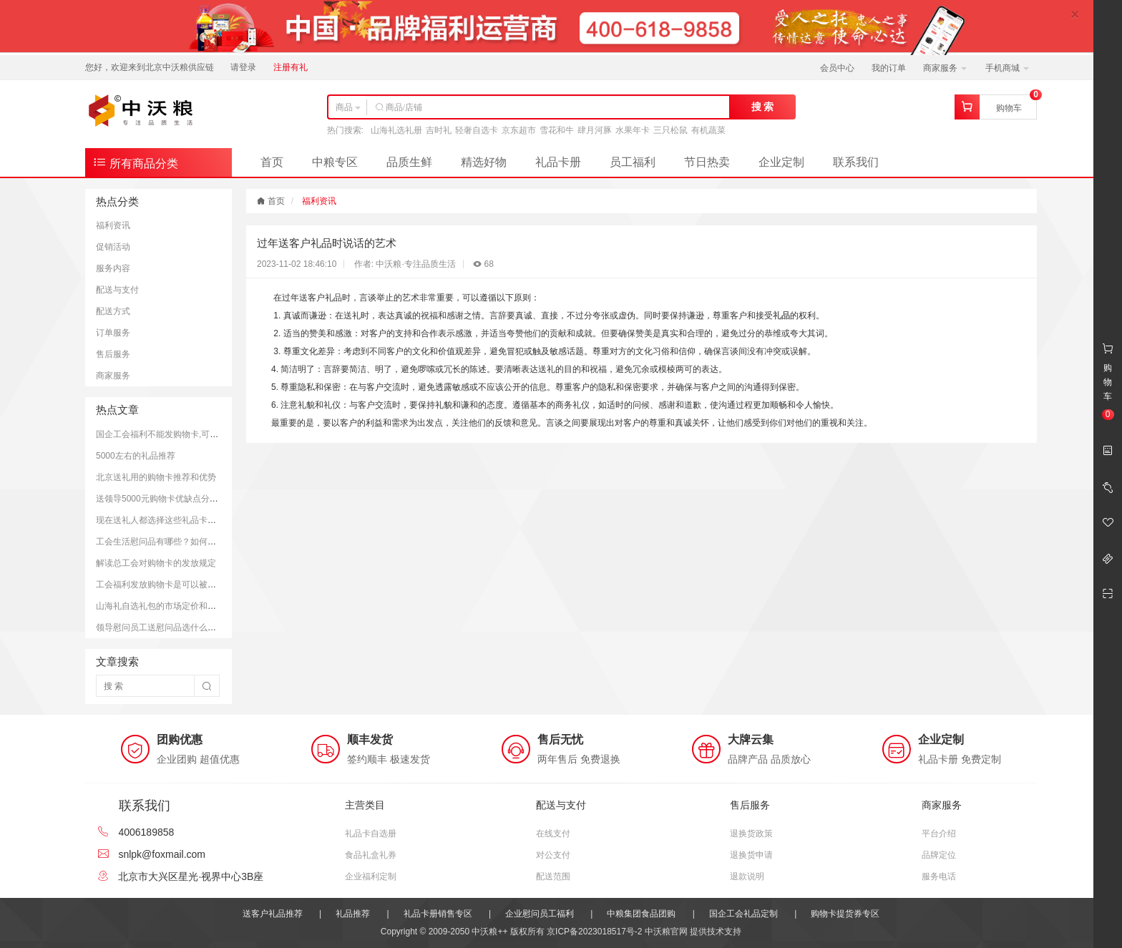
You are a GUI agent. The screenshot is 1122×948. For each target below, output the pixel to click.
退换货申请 (751, 855)
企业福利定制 (370, 876)
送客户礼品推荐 (273, 914)
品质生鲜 (409, 162)
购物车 (1009, 108)
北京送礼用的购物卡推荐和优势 (156, 477)
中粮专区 (335, 162)
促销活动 (113, 247)
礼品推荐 (353, 914)
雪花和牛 (557, 130)
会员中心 (837, 68)
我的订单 (889, 68)
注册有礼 (290, 67)
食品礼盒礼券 (370, 855)
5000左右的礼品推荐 (135, 456)
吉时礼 (439, 130)
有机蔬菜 (708, 130)
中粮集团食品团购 (641, 914)
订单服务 (113, 333)
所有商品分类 (135, 162)
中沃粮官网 (666, 932)
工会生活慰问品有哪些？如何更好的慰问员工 (182, 542)
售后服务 (113, 354)
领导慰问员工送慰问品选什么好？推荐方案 (177, 627)
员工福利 (632, 162)
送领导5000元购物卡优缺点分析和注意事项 (178, 499)
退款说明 (747, 876)
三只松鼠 (670, 130)
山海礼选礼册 (396, 130)
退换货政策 (751, 834)
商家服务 (945, 68)
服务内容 (113, 268)
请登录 (243, 67)
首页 (271, 162)
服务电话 (939, 876)
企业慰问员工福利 (539, 914)
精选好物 (484, 162)
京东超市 (519, 130)
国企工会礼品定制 (743, 914)
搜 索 (762, 106)
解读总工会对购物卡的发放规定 (156, 563)
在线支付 (553, 834)
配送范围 (553, 876)
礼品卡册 (558, 162)
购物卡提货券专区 (845, 914)
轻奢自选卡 (476, 130)
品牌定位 (939, 855)
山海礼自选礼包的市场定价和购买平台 (169, 606)
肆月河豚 (594, 130)
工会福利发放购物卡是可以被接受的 (164, 585)
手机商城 (1007, 68)
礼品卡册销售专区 (438, 914)
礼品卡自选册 (370, 834)
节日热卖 (707, 162)
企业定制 (781, 162)
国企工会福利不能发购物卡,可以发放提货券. (180, 434)
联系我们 (856, 162)
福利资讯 (113, 225)
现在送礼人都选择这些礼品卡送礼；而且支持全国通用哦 (203, 520)
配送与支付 (117, 290)
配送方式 (113, 311)
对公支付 (553, 855)
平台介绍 (939, 834)
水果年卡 (632, 130)
